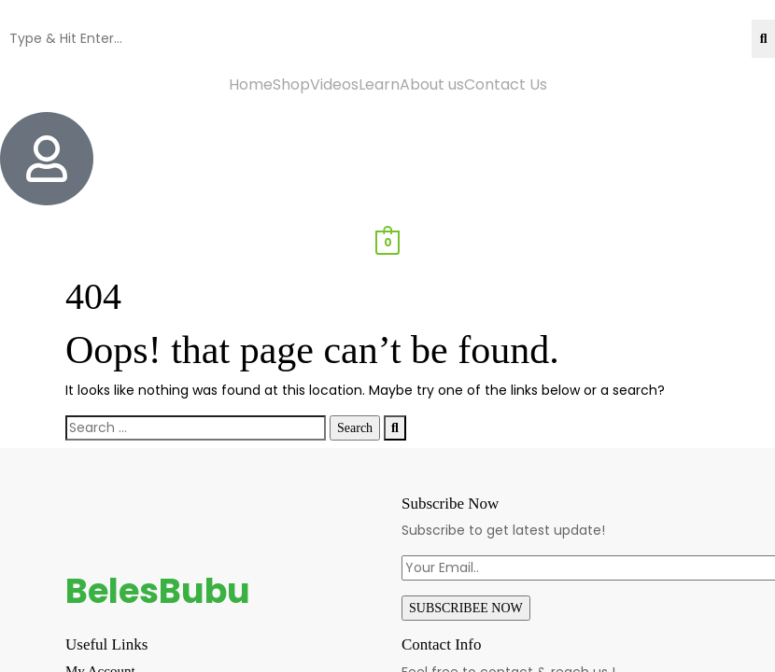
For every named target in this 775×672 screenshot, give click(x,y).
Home (251, 84)
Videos (334, 84)
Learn (379, 84)
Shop (291, 84)
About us (432, 84)
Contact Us (505, 84)
